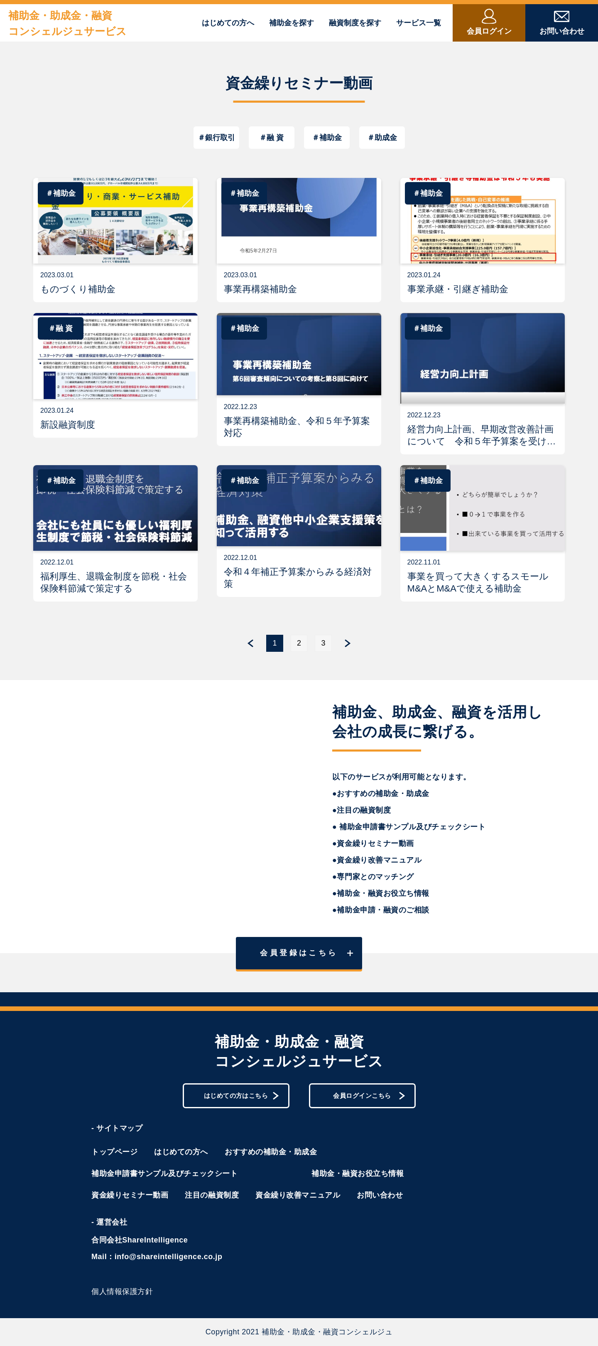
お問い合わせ (380, 1195)
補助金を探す (291, 23)
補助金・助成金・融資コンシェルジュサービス (67, 23)
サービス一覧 (418, 23)
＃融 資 (271, 137)
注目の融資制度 (212, 1195)
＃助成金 (382, 137)
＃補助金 (327, 137)
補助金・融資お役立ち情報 (357, 1173)
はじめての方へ (228, 23)
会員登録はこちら (306, 953)
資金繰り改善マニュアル (297, 1195)
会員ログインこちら (369, 1095)
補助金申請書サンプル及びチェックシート (164, 1173)
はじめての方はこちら (241, 1095)
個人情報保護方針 (122, 1291)
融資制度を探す (355, 23)
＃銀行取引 (216, 137)
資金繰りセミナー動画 (129, 1195)
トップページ (114, 1152)
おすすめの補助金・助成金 (271, 1152)
